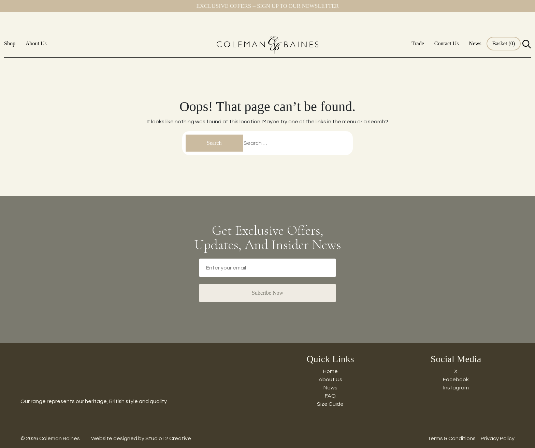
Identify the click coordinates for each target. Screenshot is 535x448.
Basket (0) (503, 43)
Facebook (456, 379)
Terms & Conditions (452, 438)
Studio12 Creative (168, 438)
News (475, 43)
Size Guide (330, 404)
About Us (36, 43)
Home (330, 371)
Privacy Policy (498, 438)
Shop (9, 43)
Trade (417, 43)
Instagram (456, 387)
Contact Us (446, 43)
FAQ (330, 396)
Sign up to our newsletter (298, 6)
